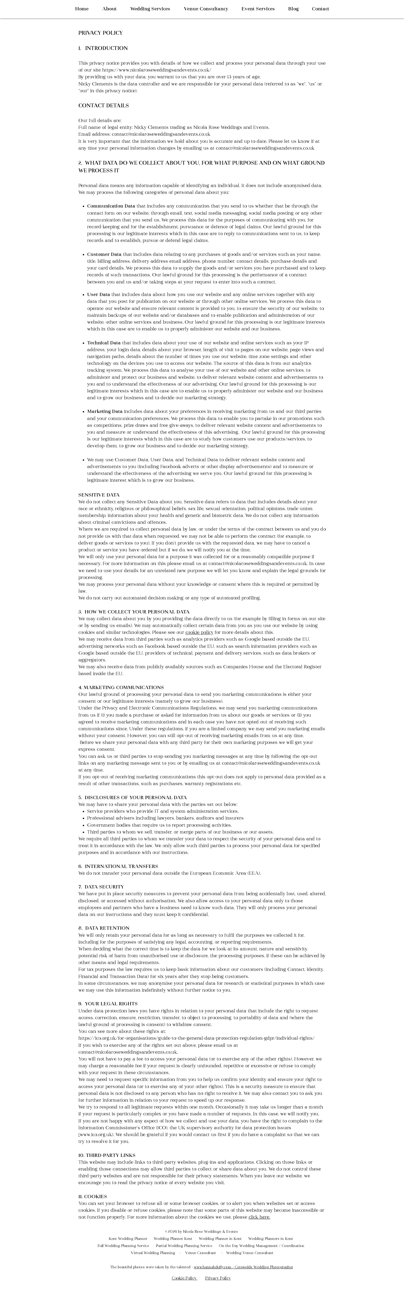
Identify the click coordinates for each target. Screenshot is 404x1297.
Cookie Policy (184, 1279)
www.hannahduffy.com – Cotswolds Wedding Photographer (243, 1267)
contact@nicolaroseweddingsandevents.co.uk (161, 134)
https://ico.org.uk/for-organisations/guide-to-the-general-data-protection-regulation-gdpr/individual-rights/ (196, 1038)
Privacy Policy (218, 1279)
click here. (259, 1217)
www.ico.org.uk (96, 1135)
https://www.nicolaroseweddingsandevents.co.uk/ (156, 70)
